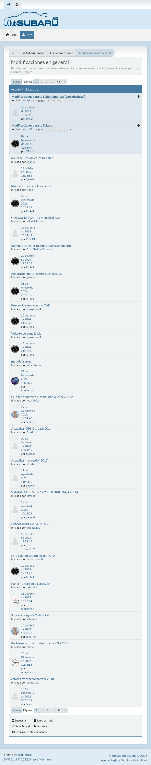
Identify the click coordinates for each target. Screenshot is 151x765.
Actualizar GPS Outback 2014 (31, 428)
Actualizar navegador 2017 (29, 460)
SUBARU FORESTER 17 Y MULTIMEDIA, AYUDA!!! (46, 492)
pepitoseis (33, 682)
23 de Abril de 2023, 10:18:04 (28, 597)
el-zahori (32, 464)
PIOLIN (30, 239)
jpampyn (32, 277)
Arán (29, 704)
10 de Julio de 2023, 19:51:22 (27, 569)
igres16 (31, 495)
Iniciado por (31, 89)
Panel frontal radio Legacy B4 (31, 583)
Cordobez (33, 432)
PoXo (30, 129)
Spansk (31, 161)
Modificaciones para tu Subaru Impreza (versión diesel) (48, 96)
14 (69, 101)
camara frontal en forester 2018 (32, 679)
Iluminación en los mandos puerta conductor (41, 245)
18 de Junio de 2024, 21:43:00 (28, 347)
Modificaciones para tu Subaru (31, 125)
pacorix (30, 485)
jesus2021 (33, 400)
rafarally (32, 587)
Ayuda (105, 760)
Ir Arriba (16, 710)
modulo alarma (21, 361)
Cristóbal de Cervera (39, 249)
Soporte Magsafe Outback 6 (30, 615)
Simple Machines (40, 759)
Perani (30, 118)
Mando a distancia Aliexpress (31, 186)
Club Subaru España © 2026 (128, 755)
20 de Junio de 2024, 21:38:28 (28, 319)
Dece (30, 189)
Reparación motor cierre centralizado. (36, 273)
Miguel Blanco (35, 221)
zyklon (31, 100)
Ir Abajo (16, 82)
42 (58, 81)
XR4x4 (30, 151)
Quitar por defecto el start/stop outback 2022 (42, 397)
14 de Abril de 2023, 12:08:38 (28, 629)
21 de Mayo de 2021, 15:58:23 (28, 111)
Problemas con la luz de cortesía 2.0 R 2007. (40, 643)
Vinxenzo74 (34, 309)
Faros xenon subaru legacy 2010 (33, 555)
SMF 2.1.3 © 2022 (16, 759)
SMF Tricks (24, 754)
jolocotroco (34, 365)
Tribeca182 (33, 527)
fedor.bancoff (35, 559)
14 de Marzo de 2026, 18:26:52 (28, 171)
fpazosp (30, 453)
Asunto (16, 89)
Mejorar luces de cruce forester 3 (33, 158)
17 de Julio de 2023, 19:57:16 (27, 537)
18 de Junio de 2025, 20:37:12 (28, 231)
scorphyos (27, 608)
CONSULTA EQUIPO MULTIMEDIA (35, 217)
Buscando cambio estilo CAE (30, 305)
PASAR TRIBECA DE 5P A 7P (30, 523)
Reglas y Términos (121, 760)
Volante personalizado (26, 333)
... (52, 81)
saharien (31, 422)
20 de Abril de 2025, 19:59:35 (28, 259)
